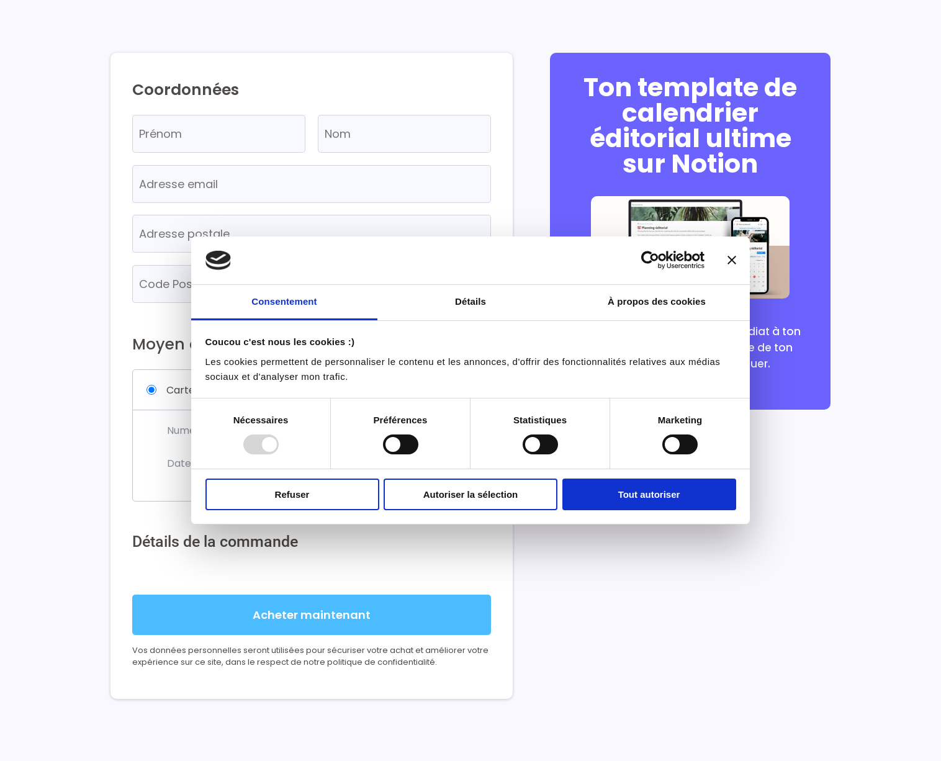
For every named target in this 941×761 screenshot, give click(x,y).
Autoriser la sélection (470, 494)
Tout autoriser (649, 494)
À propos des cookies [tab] (657, 301)
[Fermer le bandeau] (731, 260)
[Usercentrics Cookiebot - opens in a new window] (650, 260)
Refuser (292, 494)
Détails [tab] (470, 301)
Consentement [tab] (284, 301)
